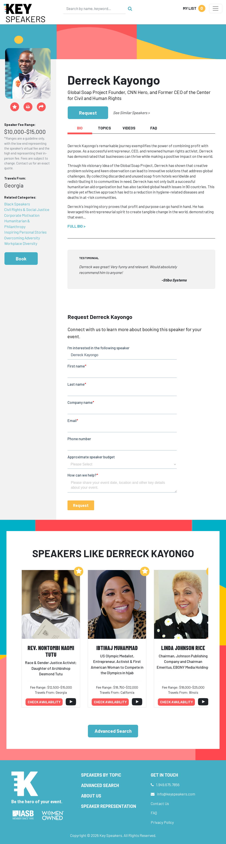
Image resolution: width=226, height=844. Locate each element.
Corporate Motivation (22, 215)
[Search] (94, 8)
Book (21, 258)
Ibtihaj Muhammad (117, 647)
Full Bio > (76, 226)
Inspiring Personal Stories (25, 232)
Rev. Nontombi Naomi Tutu (51, 651)
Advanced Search (113, 731)
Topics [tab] (104, 128)
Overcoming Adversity (22, 238)
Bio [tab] (80, 128)
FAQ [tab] (153, 128)
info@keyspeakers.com (176, 794)
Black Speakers (17, 204)
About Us (91, 795)
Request (88, 112)
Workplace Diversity (20, 243)
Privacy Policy (162, 822)
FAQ (154, 813)
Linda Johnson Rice (183, 647)
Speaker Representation (108, 806)
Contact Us (160, 803)
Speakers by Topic (101, 775)
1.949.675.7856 (168, 784)
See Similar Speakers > (131, 112)
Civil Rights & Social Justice (26, 209)
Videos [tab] (129, 128)
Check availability (44, 702)
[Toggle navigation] (215, 8)
